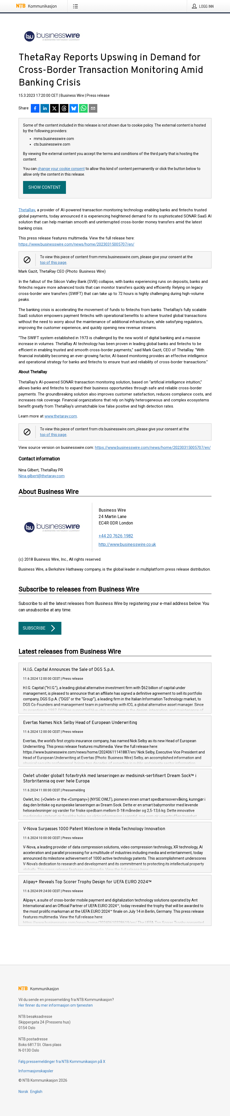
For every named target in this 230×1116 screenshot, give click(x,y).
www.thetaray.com (60, 416)
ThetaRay (26, 210)
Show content (44, 187)
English (36, 1091)
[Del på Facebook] (35, 109)
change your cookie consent (61, 169)
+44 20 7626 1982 (116, 535)
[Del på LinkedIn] (44, 109)
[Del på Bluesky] (73, 109)
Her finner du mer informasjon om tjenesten (55, 1005)
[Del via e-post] (93, 109)
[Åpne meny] (76, 6)
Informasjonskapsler (35, 1071)
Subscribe (40, 628)
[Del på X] (54, 109)
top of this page (53, 262)
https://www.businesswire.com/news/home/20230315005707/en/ (76, 244)
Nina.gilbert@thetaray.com (41, 476)
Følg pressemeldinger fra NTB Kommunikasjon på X (61, 1061)
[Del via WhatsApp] (83, 109)
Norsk (23, 1091)
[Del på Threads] (64, 109)
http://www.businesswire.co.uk (127, 544)
